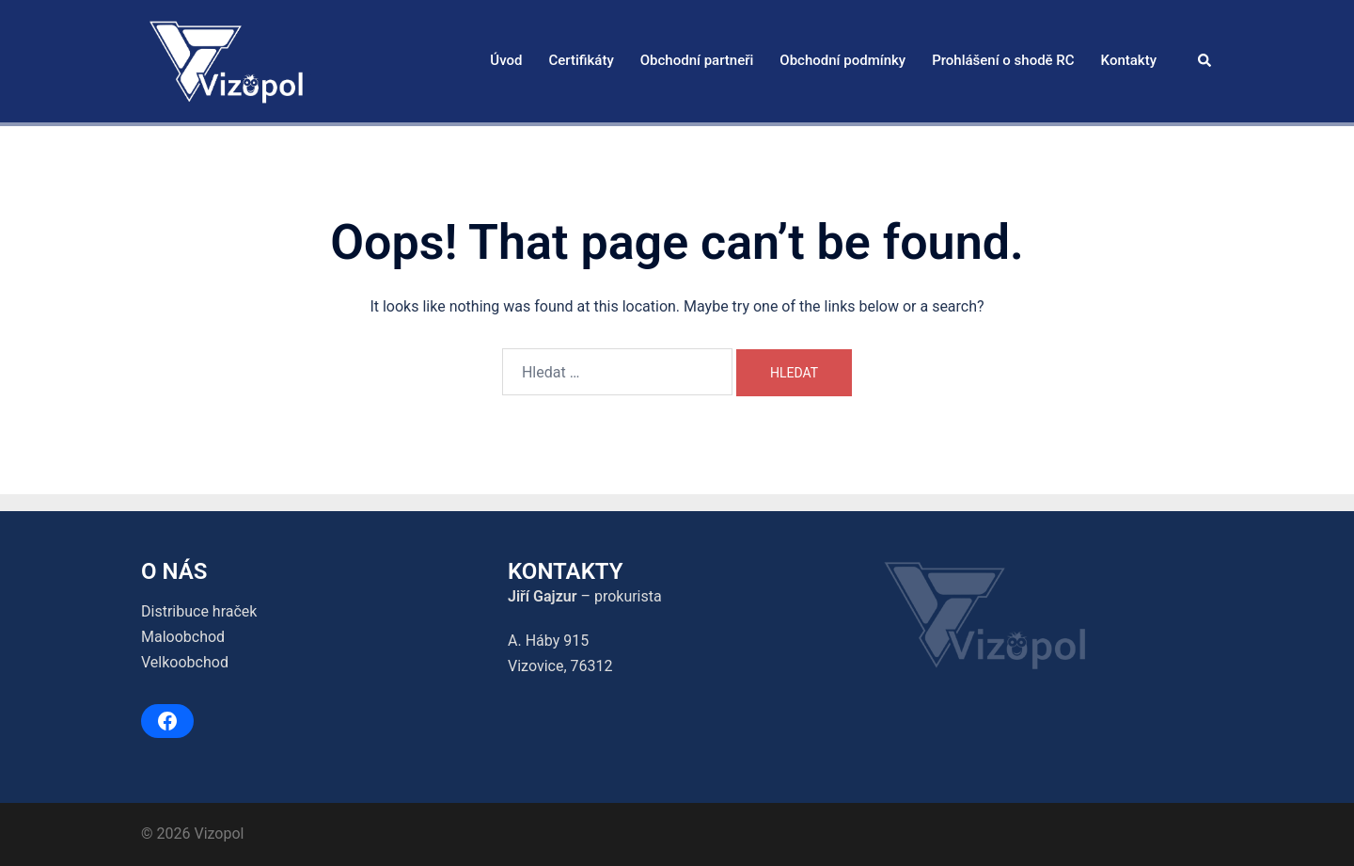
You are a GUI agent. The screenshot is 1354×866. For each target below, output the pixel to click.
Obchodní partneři (697, 60)
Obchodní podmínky (842, 60)
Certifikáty (580, 60)
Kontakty (1129, 60)
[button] (1205, 61)
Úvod (506, 60)
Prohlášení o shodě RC (1003, 60)
